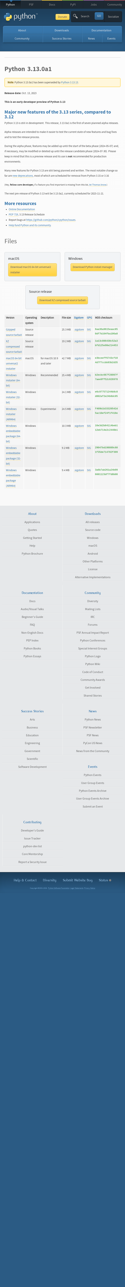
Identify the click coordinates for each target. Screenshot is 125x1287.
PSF (31, 4)
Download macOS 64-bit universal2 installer (30, 270)
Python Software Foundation (58, 888)
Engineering (32, 743)
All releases (93, 522)
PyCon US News (92, 743)
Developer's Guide (32, 830)
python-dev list (32, 846)
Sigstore (78, 317)
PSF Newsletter (92, 727)
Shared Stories (93, 695)
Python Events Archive (92, 790)
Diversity (92, 601)
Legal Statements (76, 888)
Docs (52, 4)
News (91, 38)
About (22, 30)
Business (32, 727)
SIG (89, 329)
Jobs (94, 4)
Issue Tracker (32, 838)
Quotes (32, 530)
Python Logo (93, 656)
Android (93, 553)
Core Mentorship (32, 854)
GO (99, 16)
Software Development (32, 767)
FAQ (32, 624)
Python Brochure (32, 553)
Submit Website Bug (77, 880)
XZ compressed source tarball (14, 346)
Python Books (32, 648)
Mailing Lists (92, 609)
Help (32, 545)
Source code (92, 530)
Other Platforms (93, 561)
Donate (62, 17)
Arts (32, 719)
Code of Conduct (92, 672)
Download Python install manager (92, 267)
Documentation (101, 30)
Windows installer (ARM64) (11, 414)
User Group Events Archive (92, 798)
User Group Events (92, 783)
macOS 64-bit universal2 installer (14, 363)
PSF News (93, 735)
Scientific (32, 759)
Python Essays (32, 656)
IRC (93, 617)
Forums (93, 624)
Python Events (92, 775)
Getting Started (32, 538)
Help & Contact (25, 880)
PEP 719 (13, 214)
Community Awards (93, 680)
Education (32, 735)
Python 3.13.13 (69, 82)
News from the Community (92, 751)
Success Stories (62, 38)
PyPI (73, 4)
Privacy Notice (89, 888)
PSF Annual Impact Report (93, 632)
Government (32, 751)
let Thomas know (97, 185)
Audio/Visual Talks (32, 609)
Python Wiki (92, 664)
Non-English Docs (32, 632)
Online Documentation (22, 209)
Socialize (113, 16)
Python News (93, 719)
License (93, 569)
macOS (92, 545)
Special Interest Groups (92, 648)
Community (114, 4)
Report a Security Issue (32, 862)
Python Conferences (92, 640)
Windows (92, 538)
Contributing (32, 822)
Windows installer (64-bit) (13, 380)
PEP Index (32, 640)
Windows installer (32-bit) (13, 397)
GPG (89, 317)
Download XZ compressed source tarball (62, 300)
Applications (32, 522)
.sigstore (79, 329)
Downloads (62, 30)
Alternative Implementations (93, 577)
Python (10, 4)
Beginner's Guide (32, 617)
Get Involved (92, 687)
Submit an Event (93, 806)
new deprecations (22, 175)
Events (111, 38)
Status (105, 880)
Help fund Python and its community (30, 225)
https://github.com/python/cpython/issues (50, 220)
